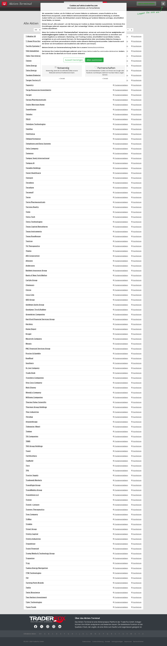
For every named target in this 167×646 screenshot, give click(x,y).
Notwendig (63, 67)
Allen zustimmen (94, 60)
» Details (62, 78)
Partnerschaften (106, 67)
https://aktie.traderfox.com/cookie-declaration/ (100, 51)
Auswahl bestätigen (74, 60)
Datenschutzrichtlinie (95, 47)
